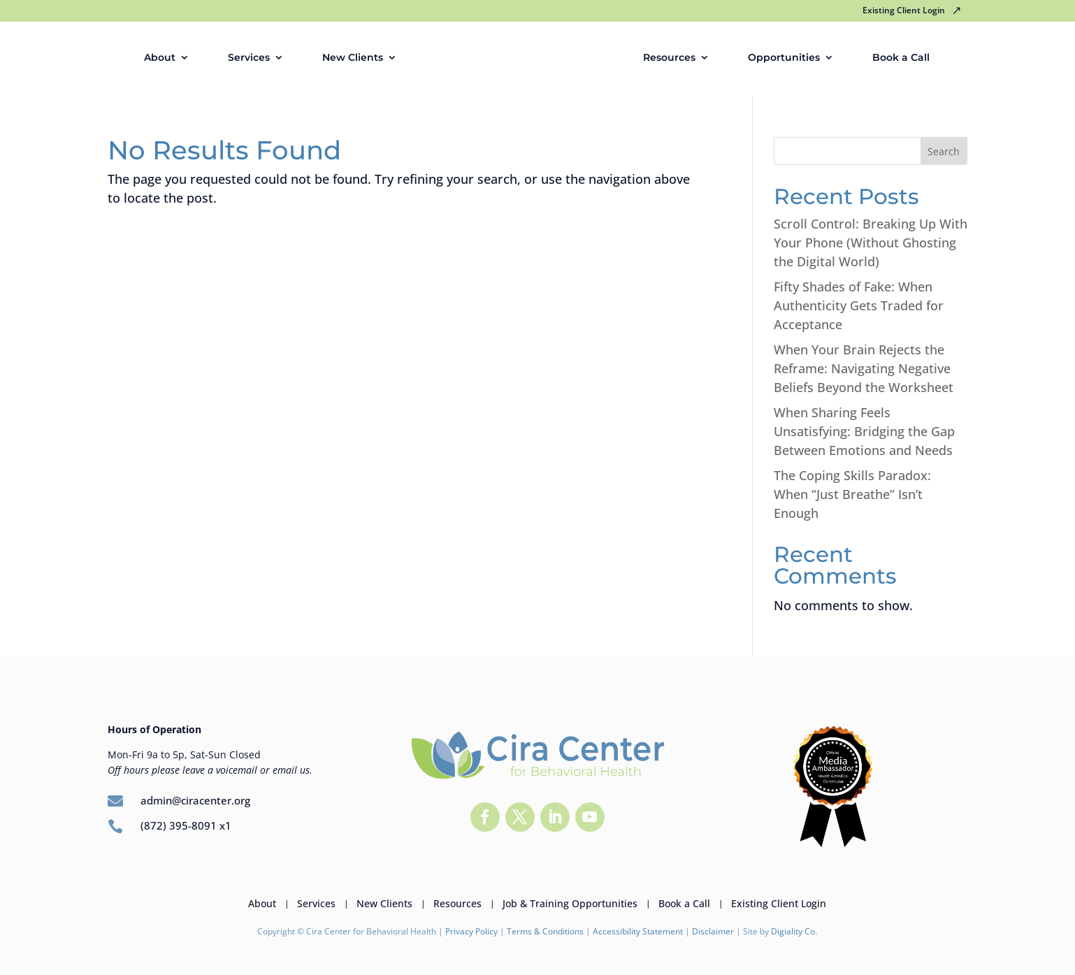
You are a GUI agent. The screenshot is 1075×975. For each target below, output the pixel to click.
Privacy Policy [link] (471, 931)
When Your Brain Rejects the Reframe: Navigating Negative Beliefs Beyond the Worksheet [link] (863, 368)
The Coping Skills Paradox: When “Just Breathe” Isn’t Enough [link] (852, 494)
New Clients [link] (352, 58)
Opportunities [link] (784, 58)
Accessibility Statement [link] (638, 931)
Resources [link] (669, 58)
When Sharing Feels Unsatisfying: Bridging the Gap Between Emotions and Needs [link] (864, 431)
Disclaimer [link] (714, 931)
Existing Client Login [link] (904, 11)
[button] (485, 817)
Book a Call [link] (901, 58)
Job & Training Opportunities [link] (570, 903)
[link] (527, 58)
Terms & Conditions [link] (545, 931)
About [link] (159, 58)
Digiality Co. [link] (794, 931)
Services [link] (249, 58)
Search (944, 151)
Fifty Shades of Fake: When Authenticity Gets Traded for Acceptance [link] (859, 305)
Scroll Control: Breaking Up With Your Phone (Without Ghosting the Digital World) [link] (870, 242)
